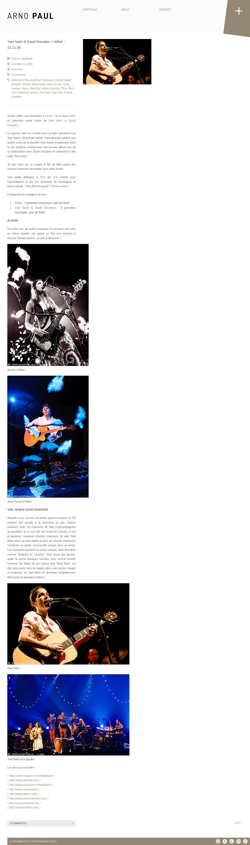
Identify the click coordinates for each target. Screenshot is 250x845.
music (66, 84)
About (125, 9)
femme (26, 84)
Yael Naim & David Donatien (35, 208)
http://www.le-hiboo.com (24, 807)
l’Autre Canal (53, 115)
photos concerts (50, 88)
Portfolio (90, 9)
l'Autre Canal (38, 84)
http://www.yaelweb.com (24, 780)
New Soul (35, 88)
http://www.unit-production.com (28, 798)
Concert (15, 58)
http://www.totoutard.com (24, 803)
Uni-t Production (20, 92)
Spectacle (26, 58)
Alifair (14, 80)
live (60, 84)
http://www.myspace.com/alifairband (31, 775)
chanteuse (47, 80)
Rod (42, 177)
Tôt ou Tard (67, 88)
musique (16, 88)
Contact (165, 9)
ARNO (30, 15)
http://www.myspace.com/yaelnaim (30, 784)
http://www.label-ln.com (23, 793)
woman (34, 92)
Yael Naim (45, 92)
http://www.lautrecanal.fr (24, 789)
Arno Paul (24, 80)
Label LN (51, 84)
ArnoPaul (36, 80)
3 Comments (18, 74)
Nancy (25, 88)
